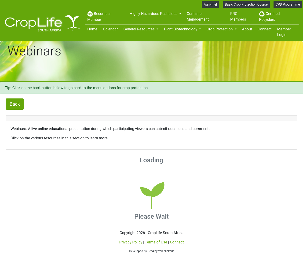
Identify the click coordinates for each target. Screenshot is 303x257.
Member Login (284, 32)
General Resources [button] (140, 29)
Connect (264, 29)
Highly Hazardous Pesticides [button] (154, 13)
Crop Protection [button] (220, 29)
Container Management (198, 16)
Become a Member (98, 16)
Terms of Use (156, 242)
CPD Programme (288, 4)
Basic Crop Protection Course (246, 4)
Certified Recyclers (269, 16)
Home (92, 29)
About (247, 29)
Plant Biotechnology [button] (181, 29)
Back (15, 104)
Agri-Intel (210, 4)
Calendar (110, 29)
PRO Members (238, 16)
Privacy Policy (130, 242)
